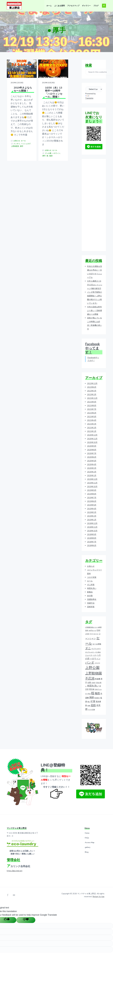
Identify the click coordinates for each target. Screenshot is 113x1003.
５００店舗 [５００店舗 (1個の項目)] (91, 709)
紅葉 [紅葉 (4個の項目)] (93, 701)
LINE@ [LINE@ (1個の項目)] (87, 634)
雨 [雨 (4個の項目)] (86, 709)
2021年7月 (91, 409)
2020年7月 (91, 453)
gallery (87, 847)
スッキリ (16, 173)
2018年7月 (91, 542)
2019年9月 (91, 490)
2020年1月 (91, 475)
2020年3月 (91, 468)
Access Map (89, 842)
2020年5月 (91, 461)
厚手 (21, 178)
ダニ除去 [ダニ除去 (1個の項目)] (98, 652)
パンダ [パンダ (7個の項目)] (89, 662)
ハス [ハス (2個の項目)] (94, 655)
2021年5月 (91, 416)
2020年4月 (91, 464)
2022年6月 (91, 387)
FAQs (87, 838)
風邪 (38, 191)
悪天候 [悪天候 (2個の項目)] (91, 689)
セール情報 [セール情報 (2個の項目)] (96, 644)
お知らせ (16, 168)
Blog (86, 852)
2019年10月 (92, 486)
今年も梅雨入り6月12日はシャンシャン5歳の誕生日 (94, 285)
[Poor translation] (25, 920)
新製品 (90, 592)
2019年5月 (91, 505)
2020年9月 (91, 446)
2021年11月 (92, 398)
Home (87, 833)
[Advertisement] (93, 205)
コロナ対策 (91, 577)
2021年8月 (91, 405)
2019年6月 (91, 501)
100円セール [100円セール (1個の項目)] (92, 630)
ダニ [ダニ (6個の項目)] (88, 648)
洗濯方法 (90, 603)
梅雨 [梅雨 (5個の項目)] (97, 693)
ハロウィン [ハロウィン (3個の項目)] (95, 658)
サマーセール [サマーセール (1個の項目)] (94, 634)
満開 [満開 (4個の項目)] (91, 697)
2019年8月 (91, 494)
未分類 (90, 595)
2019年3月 (91, 512)
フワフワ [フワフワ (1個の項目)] (97, 663)
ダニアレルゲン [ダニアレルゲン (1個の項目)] (90, 652)
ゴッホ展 (40, 186)
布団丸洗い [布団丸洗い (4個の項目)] (93, 685)
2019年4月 (91, 508)
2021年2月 (91, 427)
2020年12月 (92, 435)
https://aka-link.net (14, 871)
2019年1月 (91, 520)
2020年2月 (91, 472)
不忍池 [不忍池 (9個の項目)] (89, 678)
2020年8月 (91, 450)
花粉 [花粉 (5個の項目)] (93, 705)
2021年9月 (91, 402)
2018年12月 (92, 523)
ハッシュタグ (16, 176)
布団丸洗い (91, 588)
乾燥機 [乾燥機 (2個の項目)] (97, 679)
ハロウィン (38, 188)
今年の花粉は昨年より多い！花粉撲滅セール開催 (94, 310)
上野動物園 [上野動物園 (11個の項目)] (93, 673)
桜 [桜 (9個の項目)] (92, 693)
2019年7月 (91, 497)
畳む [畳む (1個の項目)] (88, 702)
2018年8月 (91, 538)
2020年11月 (92, 438)
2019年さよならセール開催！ (19, 87)
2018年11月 (92, 527)
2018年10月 (92, 531)
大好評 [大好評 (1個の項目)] (93, 683)
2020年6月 (91, 457)
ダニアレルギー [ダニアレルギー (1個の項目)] (96, 649)
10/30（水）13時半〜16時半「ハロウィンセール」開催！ (42, 91)
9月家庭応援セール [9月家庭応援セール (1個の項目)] (91, 627)
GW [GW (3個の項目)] (98, 630)
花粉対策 (90, 607)
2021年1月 (91, 431)
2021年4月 (91, 420)
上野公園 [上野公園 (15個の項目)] (92, 667)
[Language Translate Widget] (93, 89)
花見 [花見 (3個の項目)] (98, 705)
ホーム (54, 38)
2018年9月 (91, 534)
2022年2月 (91, 394)
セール (13, 170)
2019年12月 (92, 479)
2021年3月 (91, 424)
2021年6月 (91, 413)
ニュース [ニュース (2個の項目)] (88, 655)
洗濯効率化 (91, 599)
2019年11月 (92, 483)
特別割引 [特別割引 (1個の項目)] (97, 698)
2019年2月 (91, 516)
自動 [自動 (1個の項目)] (88, 706)
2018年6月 (91, 545)
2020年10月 (92, 442)
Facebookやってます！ (92, 348)
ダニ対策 (90, 584)
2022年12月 (92, 383)
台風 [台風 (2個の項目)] (89, 682)
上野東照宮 (15, 178)
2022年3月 (91, 391)
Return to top (98, 896)
